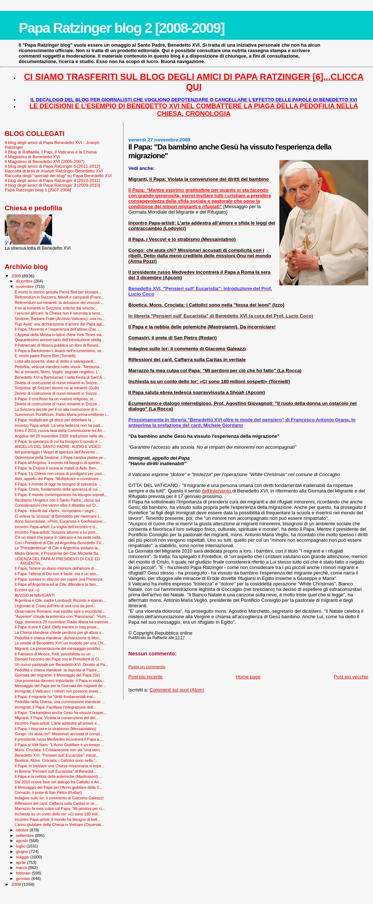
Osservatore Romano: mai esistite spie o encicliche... (60, 611)
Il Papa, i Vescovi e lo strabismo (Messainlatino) (55, 728)
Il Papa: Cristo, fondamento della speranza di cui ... (58, 489)
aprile (21, 862)
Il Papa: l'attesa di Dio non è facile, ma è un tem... (57, 574)
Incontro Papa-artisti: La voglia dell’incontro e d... (56, 527)
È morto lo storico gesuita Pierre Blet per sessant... (58, 292)
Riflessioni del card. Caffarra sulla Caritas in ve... (56, 803)
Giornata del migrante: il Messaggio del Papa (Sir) (57, 675)
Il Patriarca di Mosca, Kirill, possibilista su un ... (55, 654)
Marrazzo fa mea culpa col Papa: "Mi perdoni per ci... (60, 808)
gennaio (24, 878)
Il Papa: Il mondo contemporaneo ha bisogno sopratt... (61, 494)
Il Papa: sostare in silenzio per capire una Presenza (58, 579)
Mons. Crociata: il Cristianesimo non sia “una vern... (59, 750)
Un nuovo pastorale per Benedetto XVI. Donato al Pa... (61, 664)
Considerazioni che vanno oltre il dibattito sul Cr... (57, 505)
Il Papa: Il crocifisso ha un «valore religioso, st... (55, 399)
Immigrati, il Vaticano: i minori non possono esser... (58, 691)
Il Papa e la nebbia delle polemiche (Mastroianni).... (58, 776)
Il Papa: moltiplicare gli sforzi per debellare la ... (55, 420)
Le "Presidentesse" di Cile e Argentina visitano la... (58, 548)
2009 (16, 275)
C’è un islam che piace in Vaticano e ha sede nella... (59, 537)
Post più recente (145, 676)
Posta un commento (146, 667)
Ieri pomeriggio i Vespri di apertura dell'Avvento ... (57, 452)
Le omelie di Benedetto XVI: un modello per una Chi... (60, 643)
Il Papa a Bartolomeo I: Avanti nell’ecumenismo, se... (60, 350)
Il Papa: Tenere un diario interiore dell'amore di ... (56, 568)
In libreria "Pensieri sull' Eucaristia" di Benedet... (56, 771)
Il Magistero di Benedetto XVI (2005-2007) (45, 161)
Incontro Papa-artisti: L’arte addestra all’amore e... (57, 723)
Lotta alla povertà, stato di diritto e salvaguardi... (56, 361)
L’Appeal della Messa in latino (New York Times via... (60, 334)
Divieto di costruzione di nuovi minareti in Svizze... (57, 383)
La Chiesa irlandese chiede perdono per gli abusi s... (59, 632)
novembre (25, 286)
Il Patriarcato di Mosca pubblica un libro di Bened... (58, 345)
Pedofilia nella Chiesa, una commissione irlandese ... (60, 702)
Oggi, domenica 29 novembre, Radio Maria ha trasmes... (63, 622)
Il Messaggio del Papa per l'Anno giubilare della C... (59, 787)
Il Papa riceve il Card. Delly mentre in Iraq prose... (57, 627)
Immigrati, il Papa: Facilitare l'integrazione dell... (55, 707)
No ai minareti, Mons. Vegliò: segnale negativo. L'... (58, 372)
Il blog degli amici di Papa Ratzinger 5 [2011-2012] (52, 166)
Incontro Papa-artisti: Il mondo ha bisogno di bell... (57, 819)
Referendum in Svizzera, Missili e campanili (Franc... (59, 297)
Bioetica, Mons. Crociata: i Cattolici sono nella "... (56, 760)
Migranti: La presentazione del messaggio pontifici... (59, 648)
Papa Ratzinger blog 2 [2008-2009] (121, 28)
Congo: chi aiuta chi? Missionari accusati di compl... (59, 734)
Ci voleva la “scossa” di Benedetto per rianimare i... (58, 516)
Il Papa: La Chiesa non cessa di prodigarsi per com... (60, 473)
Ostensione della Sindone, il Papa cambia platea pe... (60, 457)
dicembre (25, 281)
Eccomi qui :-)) (27, 590)
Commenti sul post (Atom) (176, 690)
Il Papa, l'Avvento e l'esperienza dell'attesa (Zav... (57, 329)
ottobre (23, 830)
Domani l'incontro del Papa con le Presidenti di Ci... (58, 659)
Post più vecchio (351, 676)
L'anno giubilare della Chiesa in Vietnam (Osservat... (59, 824)
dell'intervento (217, 491)
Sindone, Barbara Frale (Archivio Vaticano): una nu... (60, 318)
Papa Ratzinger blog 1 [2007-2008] (38, 189)
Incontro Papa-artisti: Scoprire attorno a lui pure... (57, 532)
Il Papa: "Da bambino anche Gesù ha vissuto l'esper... (60, 712)
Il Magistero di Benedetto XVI (32, 156)
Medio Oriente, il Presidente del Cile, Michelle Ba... (58, 553)
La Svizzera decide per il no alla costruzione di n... (57, 409)
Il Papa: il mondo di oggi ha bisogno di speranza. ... (58, 484)
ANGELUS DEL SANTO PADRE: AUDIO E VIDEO (58, 446)
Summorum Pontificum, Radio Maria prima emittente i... (62, 414)
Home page (248, 676)
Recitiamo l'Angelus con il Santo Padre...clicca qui (57, 500)
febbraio (24, 873)
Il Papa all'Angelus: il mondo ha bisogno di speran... (59, 462)
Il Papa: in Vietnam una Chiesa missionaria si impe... (60, 766)
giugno (23, 851)
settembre (25, 835)
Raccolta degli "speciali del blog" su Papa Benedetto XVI (58, 175)
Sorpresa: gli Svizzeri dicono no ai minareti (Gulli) (57, 388)
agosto (23, 840)
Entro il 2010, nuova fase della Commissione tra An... (60, 430)
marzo (22, 867)
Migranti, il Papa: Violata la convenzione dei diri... (56, 718)
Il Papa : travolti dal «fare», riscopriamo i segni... (56, 510)
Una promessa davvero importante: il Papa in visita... (60, 680)
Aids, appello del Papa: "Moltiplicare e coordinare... (58, 478)
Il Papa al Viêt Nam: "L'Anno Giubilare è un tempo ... (59, 745)
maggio (23, 857)
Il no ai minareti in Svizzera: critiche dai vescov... (56, 308)
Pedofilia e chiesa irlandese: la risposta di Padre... (57, 670)
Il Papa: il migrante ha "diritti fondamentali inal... (55, 696)
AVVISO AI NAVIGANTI (35, 595)
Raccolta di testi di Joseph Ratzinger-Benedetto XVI (54, 170)
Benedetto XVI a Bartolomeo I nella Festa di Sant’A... (60, 377)
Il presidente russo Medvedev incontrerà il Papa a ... (59, 739)
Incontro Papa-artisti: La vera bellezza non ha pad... (59, 425)
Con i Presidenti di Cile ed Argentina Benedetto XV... (59, 543)
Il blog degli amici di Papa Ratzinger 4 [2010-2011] (52, 180)
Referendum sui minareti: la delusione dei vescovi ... (59, 302)
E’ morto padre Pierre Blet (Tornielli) (45, 356)
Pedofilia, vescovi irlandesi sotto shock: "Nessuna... (58, 367)
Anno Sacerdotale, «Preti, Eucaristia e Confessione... (60, 521)
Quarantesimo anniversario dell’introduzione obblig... (59, 340)
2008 (16, 884)
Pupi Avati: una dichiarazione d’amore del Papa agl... (60, 324)
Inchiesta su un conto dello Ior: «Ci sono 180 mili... (58, 814)
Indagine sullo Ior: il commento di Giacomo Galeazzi (59, 798)
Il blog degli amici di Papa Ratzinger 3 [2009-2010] (52, 185)
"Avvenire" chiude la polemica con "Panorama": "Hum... (62, 616)
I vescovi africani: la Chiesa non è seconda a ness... (59, 313)
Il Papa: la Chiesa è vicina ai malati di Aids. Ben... (57, 468)
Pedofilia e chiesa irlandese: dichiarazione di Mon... (58, 638)
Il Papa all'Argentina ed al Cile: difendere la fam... (57, 584)
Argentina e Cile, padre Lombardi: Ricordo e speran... (60, 600)
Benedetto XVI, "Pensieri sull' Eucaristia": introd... (57, 755)
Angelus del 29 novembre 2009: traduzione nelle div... (60, 436)
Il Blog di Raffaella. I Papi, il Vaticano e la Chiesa (51, 151)
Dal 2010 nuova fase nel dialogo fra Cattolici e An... (58, 782)
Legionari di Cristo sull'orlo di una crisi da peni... (55, 606)
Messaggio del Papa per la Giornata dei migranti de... (60, 685)
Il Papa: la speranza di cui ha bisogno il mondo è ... (58, 441)
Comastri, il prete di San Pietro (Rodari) (48, 792)
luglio (21, 846)
